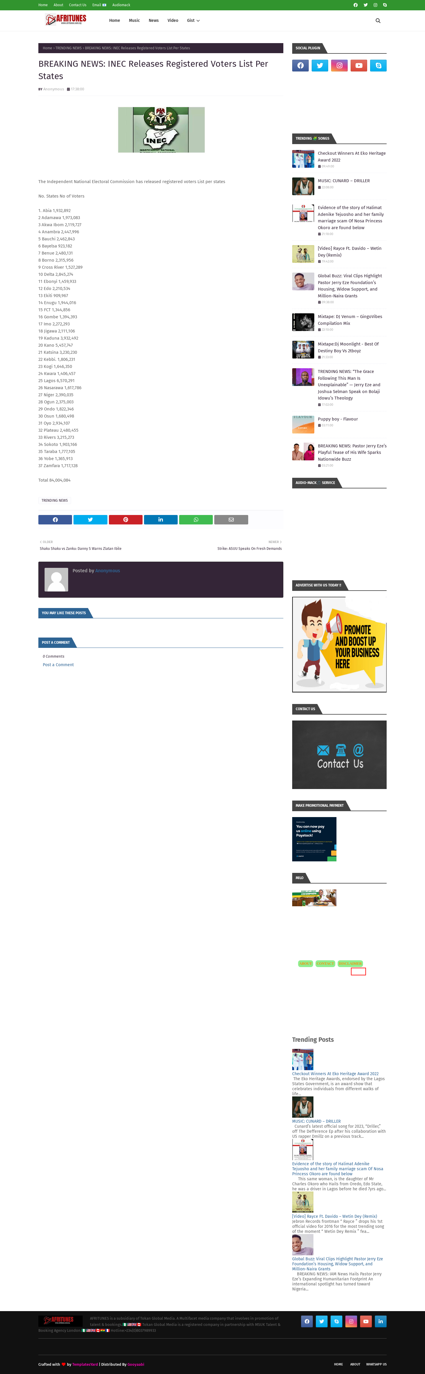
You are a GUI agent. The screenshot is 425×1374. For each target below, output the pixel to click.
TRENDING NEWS (68, 48)
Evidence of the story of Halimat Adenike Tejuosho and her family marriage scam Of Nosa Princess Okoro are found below (351, 217)
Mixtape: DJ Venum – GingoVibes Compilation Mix (350, 320)
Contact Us (77, 5)
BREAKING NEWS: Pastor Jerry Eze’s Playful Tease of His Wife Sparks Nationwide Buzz (352, 452)
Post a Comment (58, 664)
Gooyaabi (136, 1364)
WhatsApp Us (376, 1364)
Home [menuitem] (114, 20)
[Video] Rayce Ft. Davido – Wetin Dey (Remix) (350, 252)
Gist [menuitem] (190, 20)
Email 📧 (99, 5)
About (58, 5)
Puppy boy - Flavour (338, 419)
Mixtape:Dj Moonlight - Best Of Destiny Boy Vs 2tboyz (348, 347)
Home (43, 5)
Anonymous (53, 89)
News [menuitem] (154, 20)
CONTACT (325, 963)
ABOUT (305, 963)
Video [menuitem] (173, 20)
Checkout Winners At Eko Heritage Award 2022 (352, 157)
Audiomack (121, 5)
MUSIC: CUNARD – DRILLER (344, 180)
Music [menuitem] (134, 20)
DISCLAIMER (350, 963)
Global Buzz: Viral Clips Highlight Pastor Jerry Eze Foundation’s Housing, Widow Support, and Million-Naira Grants (350, 286)
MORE (358, 971)
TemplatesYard (85, 1364)
